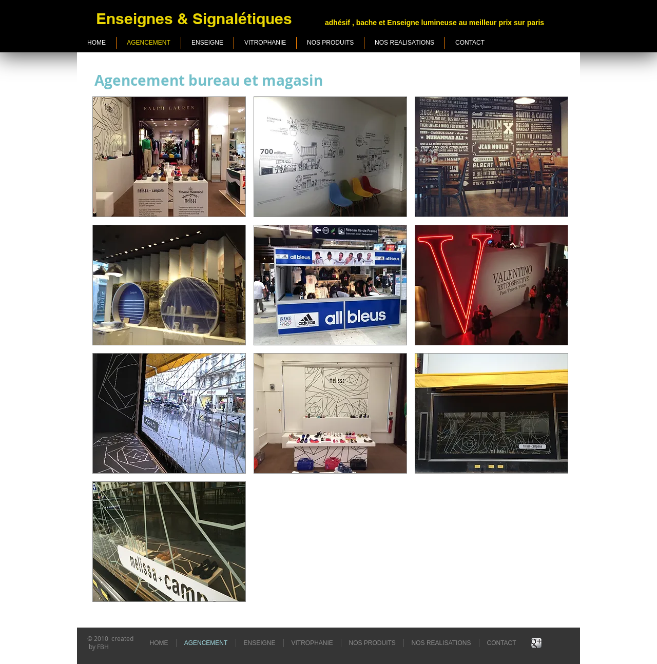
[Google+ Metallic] (536, 643)
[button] (169, 156)
